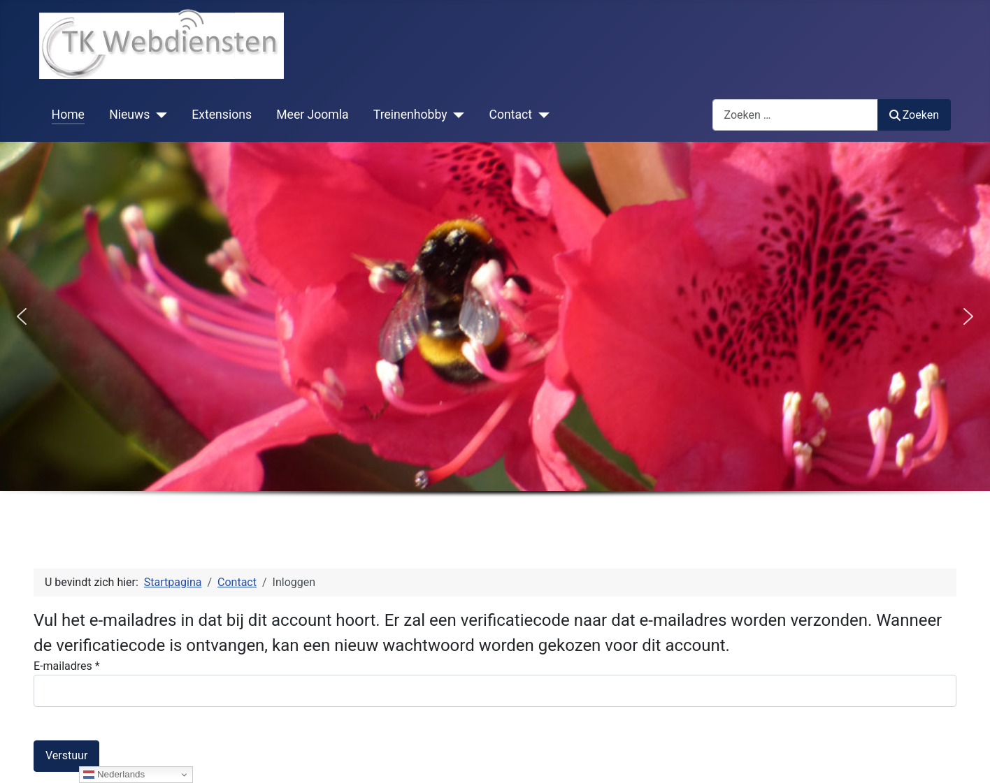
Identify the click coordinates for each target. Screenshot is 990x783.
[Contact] (541, 114)
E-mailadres (67, 666)
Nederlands (114, 774)
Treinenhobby (410, 115)
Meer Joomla (312, 115)
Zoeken (914, 115)
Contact (511, 115)
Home (68, 115)
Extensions (222, 115)
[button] (21, 316)
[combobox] (795, 115)
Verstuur (66, 755)
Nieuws (129, 115)
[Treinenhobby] (456, 114)
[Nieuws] (158, 114)
